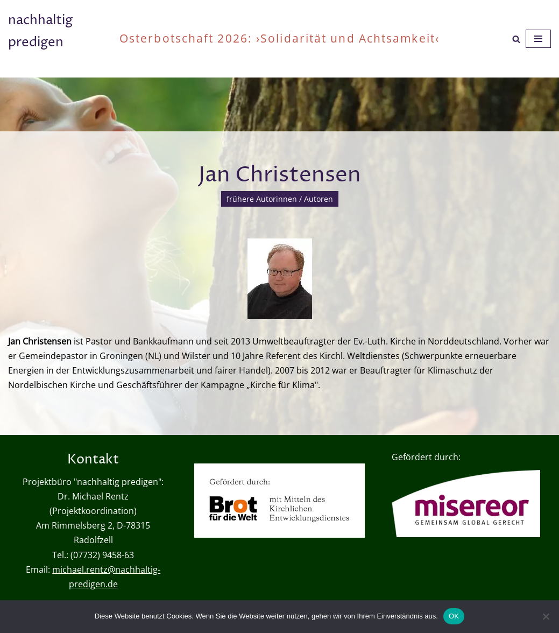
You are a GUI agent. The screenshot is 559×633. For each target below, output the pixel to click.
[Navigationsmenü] (538, 39)
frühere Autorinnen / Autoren (280, 199)
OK (454, 616)
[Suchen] (516, 39)
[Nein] (545, 616)
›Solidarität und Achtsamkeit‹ (348, 38)
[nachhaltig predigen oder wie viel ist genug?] (55, 39)
